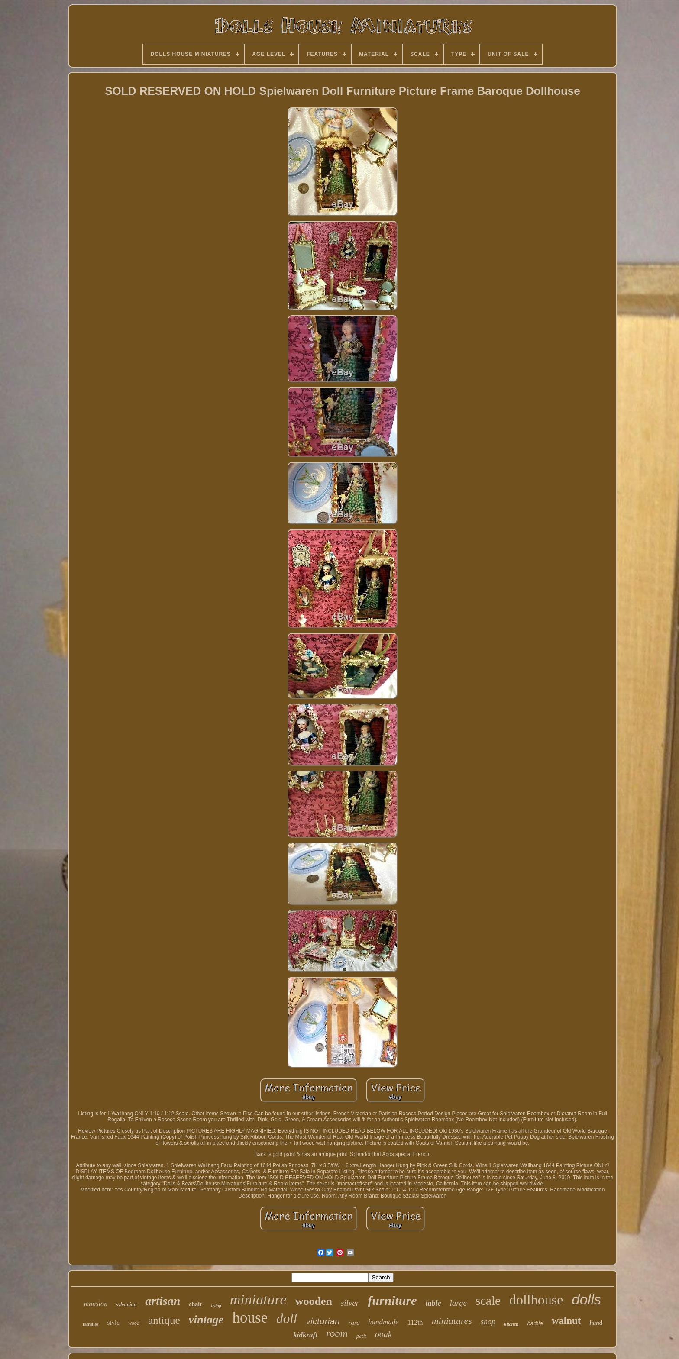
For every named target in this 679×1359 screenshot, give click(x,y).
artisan (162, 1300)
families (91, 1324)
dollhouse (536, 1299)
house (250, 1317)
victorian (323, 1321)
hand (595, 1323)
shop (488, 1321)
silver (350, 1302)
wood (133, 1323)
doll (286, 1318)
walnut (566, 1320)
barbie (535, 1323)
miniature (258, 1299)
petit (361, 1336)
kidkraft (305, 1335)
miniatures (452, 1320)
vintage (206, 1319)
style (113, 1322)
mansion (95, 1303)
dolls (586, 1299)
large (458, 1302)
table (433, 1303)
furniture (392, 1300)
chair (195, 1304)
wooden (313, 1301)
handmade (383, 1322)
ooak (383, 1334)
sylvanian (126, 1304)
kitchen (511, 1324)
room (337, 1333)
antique (164, 1320)
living (216, 1305)
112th (415, 1322)
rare (354, 1322)
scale (488, 1300)
